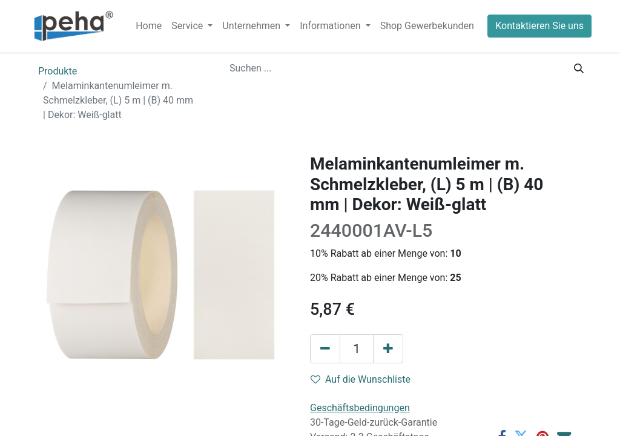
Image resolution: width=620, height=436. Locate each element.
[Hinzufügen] (388, 348)
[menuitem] (149, 26)
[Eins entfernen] (325, 348)
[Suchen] (579, 68)
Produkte (57, 71)
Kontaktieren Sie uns (539, 25)
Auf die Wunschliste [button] (361, 379)
